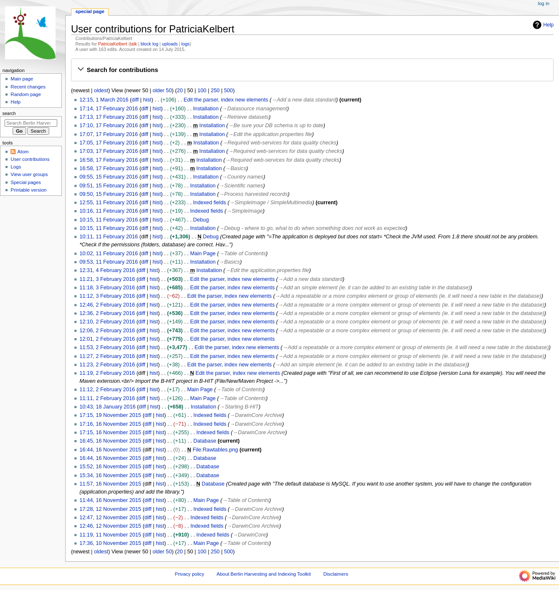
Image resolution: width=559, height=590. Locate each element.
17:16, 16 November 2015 (110, 424)
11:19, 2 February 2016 (107, 373)
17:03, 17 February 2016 (108, 151)
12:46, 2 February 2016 (107, 305)
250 (215, 90)
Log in (543, 3)
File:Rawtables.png (215, 450)
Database (204, 441)
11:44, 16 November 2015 (110, 500)
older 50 (162, 90)
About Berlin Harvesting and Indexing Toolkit (264, 574)
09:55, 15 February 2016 (108, 177)
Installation (206, 109)
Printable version (28, 189)
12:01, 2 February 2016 (107, 339)
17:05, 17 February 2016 (108, 143)
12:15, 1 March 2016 (103, 100)
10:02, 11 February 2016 (108, 253)
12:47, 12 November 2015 (110, 518)
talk (133, 43)
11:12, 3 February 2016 (107, 296)
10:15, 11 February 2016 (108, 220)
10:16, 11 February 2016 (108, 211)
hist (147, 100)
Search (9, 113)
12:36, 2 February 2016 (107, 313)
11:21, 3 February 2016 (107, 279)
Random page (26, 94)
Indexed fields (209, 203)
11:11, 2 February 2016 (107, 398)
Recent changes (28, 86)
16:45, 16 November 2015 (110, 441)
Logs (16, 166)
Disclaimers (335, 574)
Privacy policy (189, 574)
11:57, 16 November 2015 (110, 484)
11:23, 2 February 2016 (107, 365)
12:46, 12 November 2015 (110, 526)
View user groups (29, 174)
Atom (23, 151)
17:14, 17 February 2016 (108, 109)
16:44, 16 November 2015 (110, 450)
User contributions (30, 159)
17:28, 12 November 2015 (110, 509)
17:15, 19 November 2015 (110, 415)
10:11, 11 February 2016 (108, 237)
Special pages (26, 182)
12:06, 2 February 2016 (107, 331)
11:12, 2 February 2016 (107, 389)
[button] (312, 70)
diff (135, 100)
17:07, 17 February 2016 (108, 134)
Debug (201, 220)
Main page (22, 78)
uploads (170, 43)
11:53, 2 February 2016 (107, 347)
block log (149, 43)
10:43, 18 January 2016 (107, 407)
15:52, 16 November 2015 (110, 467)
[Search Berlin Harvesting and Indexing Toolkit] (31, 123)
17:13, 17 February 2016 (108, 117)
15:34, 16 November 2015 (110, 475)
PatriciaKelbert (112, 43)
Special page (89, 11)
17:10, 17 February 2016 (108, 125)
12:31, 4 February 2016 (107, 270)
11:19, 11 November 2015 (110, 535)
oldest (101, 90)
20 (180, 90)
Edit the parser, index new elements (225, 100)
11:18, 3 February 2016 (107, 288)
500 (228, 90)
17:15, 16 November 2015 (110, 432)
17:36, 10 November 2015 (110, 543)
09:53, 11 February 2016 (108, 262)
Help (542, 25)
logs (185, 43)
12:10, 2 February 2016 (107, 322)
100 (201, 90)
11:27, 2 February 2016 (107, 356)
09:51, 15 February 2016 (108, 186)
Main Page (203, 253)
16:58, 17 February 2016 (108, 160)
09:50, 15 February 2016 (108, 194)
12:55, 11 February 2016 (108, 203)
